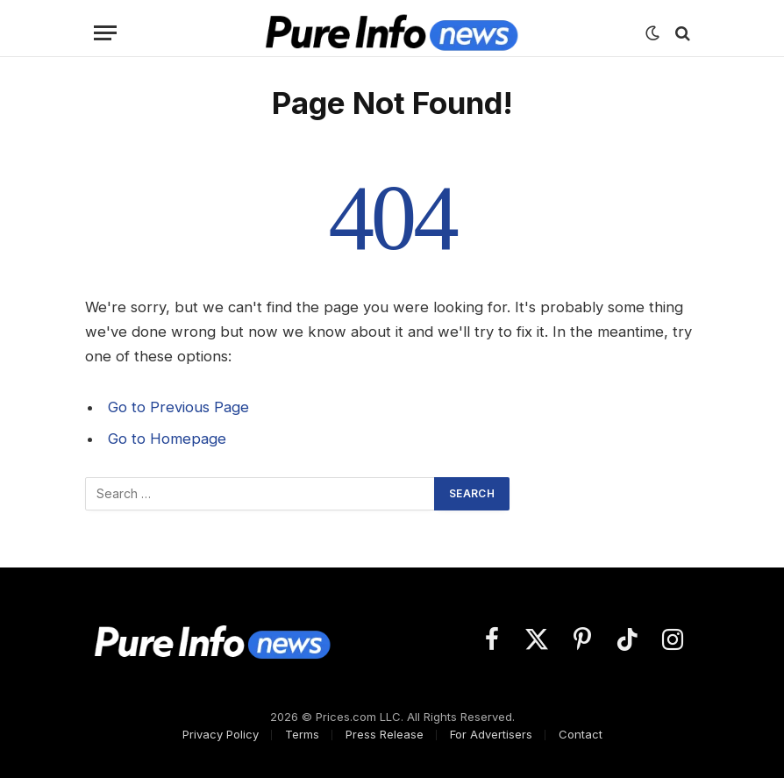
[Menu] (105, 33)
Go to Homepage (167, 438)
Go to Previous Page (178, 407)
